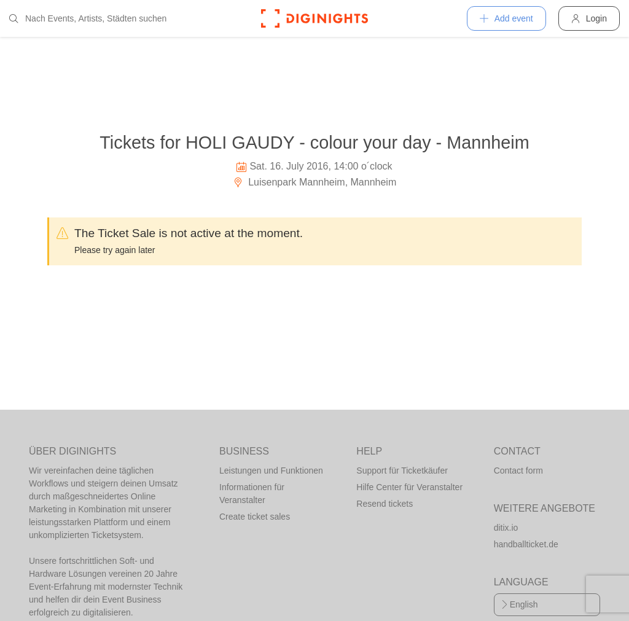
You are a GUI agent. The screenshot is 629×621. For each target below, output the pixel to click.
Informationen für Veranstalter (251, 493)
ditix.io (506, 528)
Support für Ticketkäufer (402, 470)
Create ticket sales (254, 516)
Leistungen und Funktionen (271, 470)
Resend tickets (384, 504)
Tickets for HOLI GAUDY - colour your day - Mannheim (314, 142)
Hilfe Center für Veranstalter (409, 487)
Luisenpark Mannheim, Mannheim (314, 182)
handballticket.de (526, 544)
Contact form (518, 470)
